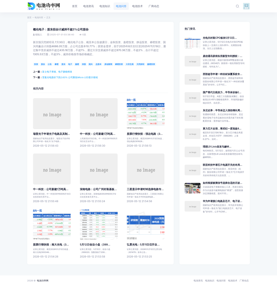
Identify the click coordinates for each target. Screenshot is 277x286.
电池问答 (39, 17)
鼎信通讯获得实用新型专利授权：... (222, 55)
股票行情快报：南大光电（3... (51, 244)
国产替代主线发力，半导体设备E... (222, 92)
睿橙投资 (119, 64)
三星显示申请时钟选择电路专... (145, 189)
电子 (70, 64)
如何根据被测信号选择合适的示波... (222, 182)
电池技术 (232, 280)
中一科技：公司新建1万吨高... (97, 133)
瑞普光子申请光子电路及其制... (51, 133)
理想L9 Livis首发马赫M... (217, 146)
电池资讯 (198, 280)
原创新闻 (108, 64)
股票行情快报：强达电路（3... (145, 133)
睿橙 (56, 64)
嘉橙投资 (151, 64)
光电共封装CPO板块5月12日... (220, 37)
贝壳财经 (140, 64)
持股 (84, 64)
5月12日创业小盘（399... (95, 244)
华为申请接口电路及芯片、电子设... (222, 201)
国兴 (91, 64)
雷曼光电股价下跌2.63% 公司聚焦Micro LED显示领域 (70, 77)
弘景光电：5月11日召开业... (143, 244)
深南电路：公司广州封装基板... (98, 189)
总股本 (98, 64)
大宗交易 (130, 64)
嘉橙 (77, 64)
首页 (29, 17)
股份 (43, 64)
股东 (63, 64)
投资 (36, 64)
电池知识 (209, 280)
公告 (50, 64)
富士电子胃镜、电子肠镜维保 (57, 71)
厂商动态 (244, 280)
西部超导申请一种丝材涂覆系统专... (222, 74)
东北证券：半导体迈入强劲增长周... (222, 110)
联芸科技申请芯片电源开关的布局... (222, 164)
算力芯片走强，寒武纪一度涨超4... (222, 128)
